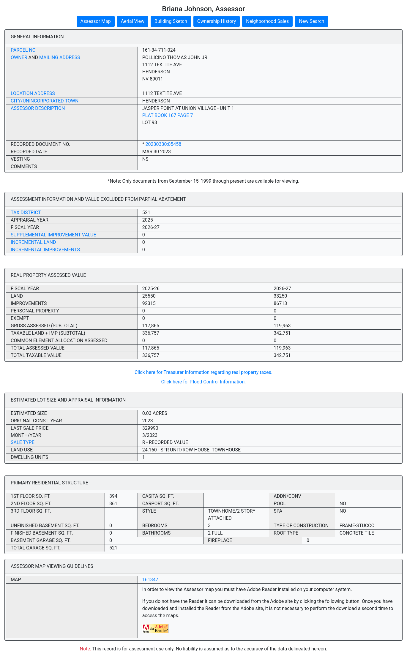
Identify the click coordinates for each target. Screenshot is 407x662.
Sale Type (22, 442)
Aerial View (132, 21)
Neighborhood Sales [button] (267, 21)
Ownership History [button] (216, 21)
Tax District (26, 212)
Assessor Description (38, 108)
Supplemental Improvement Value (53, 235)
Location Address (33, 93)
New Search (311, 21)
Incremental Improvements (45, 249)
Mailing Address (59, 57)
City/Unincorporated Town (44, 101)
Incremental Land (33, 242)
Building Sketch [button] (170, 21)
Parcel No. (24, 50)
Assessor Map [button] (96, 21)
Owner (19, 57)
